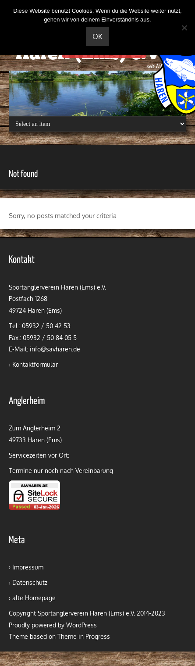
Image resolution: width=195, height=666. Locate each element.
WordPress (81, 625)
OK (97, 36)
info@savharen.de (55, 349)
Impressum (27, 567)
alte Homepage (34, 598)
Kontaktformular (35, 364)
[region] (97, 93)
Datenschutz (29, 582)
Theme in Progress (83, 636)
